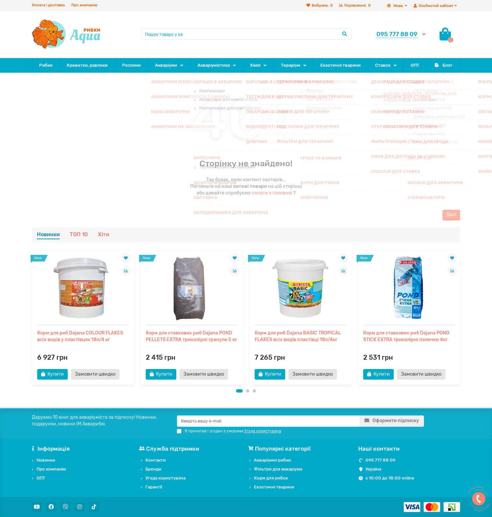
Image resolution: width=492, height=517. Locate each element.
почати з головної (272, 193)
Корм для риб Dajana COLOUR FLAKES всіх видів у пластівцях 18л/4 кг (80, 336)
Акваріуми (166, 65)
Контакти (155, 460)
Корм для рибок (271, 478)
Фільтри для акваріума (278, 469)
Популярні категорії (280, 449)
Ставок (382, 65)
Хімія (255, 65)
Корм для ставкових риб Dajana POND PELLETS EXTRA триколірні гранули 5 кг (191, 336)
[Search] (246, 34)
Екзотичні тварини (340, 65)
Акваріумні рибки (272, 460)
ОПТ (415, 65)
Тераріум (290, 65)
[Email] (268, 421)
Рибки (45, 65)
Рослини (131, 65)
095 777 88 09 (380, 460)
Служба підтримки (170, 449)
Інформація (51, 449)
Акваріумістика (214, 65)
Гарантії (153, 486)
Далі (451, 214)
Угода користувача (165, 478)
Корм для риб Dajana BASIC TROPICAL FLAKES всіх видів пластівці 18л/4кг (298, 336)
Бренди (153, 469)
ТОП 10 (79, 234)
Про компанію (84, 5)
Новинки (48, 234)
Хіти (103, 234)
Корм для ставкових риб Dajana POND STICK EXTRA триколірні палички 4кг (406, 336)
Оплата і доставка (48, 5)
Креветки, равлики (87, 65)
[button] (239, 391)
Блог (443, 65)
